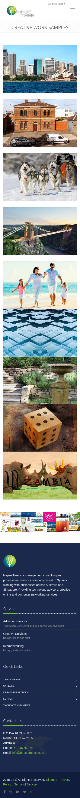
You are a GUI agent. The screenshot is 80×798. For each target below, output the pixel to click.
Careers (9, 686)
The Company (11, 679)
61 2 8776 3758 (23, 748)
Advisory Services (15, 621)
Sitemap (51, 779)
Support (9, 699)
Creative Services (15, 633)
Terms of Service (26, 784)
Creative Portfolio (16, 692)
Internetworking (13, 646)
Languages (58, 4)
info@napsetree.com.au (28, 752)
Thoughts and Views (16, 705)
